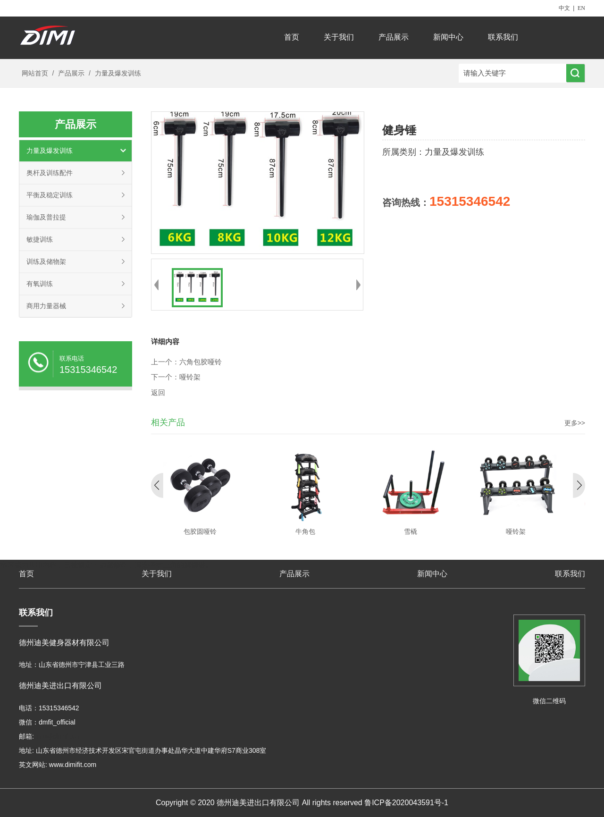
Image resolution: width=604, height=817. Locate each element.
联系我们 (503, 37)
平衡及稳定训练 (49, 195)
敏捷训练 (39, 239)
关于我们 (339, 37)
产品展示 (393, 37)
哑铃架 (190, 377)
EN (581, 8)
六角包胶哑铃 (200, 362)
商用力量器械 (46, 306)
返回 (158, 392)
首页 (291, 37)
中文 (564, 8)
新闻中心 (448, 37)
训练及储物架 (46, 261)
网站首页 (35, 73)
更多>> (574, 423)
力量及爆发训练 (117, 73)
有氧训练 (39, 283)
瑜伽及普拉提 (46, 217)
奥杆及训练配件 (49, 173)
